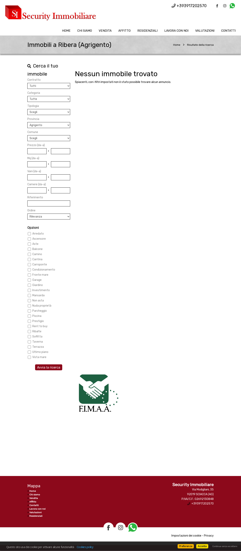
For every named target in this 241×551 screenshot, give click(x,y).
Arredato (38, 233)
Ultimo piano (40, 352)
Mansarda (38, 295)
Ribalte (36, 331)
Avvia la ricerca (48, 367)
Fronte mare (40, 274)
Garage (37, 280)
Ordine (31, 210)
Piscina (36, 316)
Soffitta (37, 336)
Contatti (228, 30)
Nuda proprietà (41, 305)
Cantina (37, 259)
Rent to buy (40, 326)
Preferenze (185, 546)
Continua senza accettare (224, 546)
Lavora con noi (176, 30)
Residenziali (147, 30)
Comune (32, 132)
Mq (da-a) (33, 158)
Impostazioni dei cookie (186, 535)
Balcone (37, 249)
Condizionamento (43, 269)
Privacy (209, 535)
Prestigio (38, 321)
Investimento (41, 290)
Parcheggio (39, 311)
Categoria (33, 93)
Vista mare (39, 357)
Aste (35, 244)
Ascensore (39, 238)
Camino (37, 254)
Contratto (34, 80)
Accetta (202, 546)
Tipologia (33, 106)
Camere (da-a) (36, 184)
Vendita (105, 30)
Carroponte (39, 264)
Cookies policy (85, 547)
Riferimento (35, 197)
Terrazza (38, 347)
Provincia (33, 119)
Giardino (37, 285)
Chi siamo (84, 30)
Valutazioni (204, 30)
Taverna (37, 341)
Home (66, 30)
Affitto (124, 30)
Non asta (38, 300)
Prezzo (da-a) (36, 145)
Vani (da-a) (34, 171)
